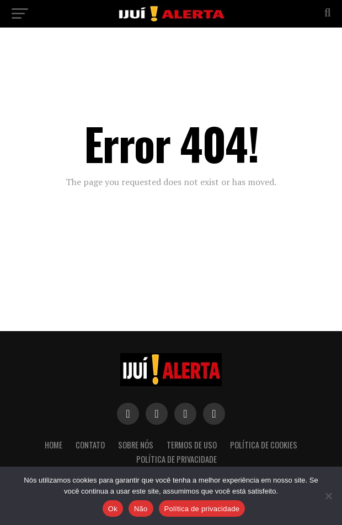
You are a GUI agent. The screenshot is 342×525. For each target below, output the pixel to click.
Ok (112, 509)
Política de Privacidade (176, 459)
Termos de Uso (192, 445)
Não (141, 509)
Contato (90, 445)
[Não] (328, 495)
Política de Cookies (263, 445)
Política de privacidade (202, 509)
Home (53, 445)
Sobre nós (135, 445)
